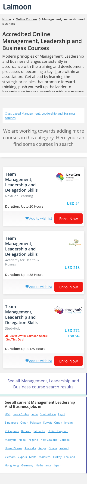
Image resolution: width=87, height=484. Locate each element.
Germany (27, 465)
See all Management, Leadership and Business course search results (43, 384)
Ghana (53, 448)
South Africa (48, 414)
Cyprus (22, 457)
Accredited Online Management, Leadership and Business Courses (42, 41)
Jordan (68, 423)
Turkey (57, 457)
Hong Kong (12, 465)
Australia (30, 448)
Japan (57, 465)
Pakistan (35, 423)
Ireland (63, 448)
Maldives (44, 457)
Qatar (24, 423)
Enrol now (68, 218)
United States (13, 448)
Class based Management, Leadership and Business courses (40, 115)
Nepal (22, 440)
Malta (33, 457)
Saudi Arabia (21, 414)
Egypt (61, 414)
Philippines (12, 431)
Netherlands (44, 465)
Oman (58, 423)
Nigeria (33, 440)
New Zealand (48, 440)
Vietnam (10, 457)
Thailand (69, 457)
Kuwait (47, 423)
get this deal (15, 339)
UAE (7, 414)
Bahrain (26, 431)
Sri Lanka (39, 431)
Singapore (11, 423)
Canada (65, 440)
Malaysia (10, 440)
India (34, 414)
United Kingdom (58, 431)
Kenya (42, 448)
